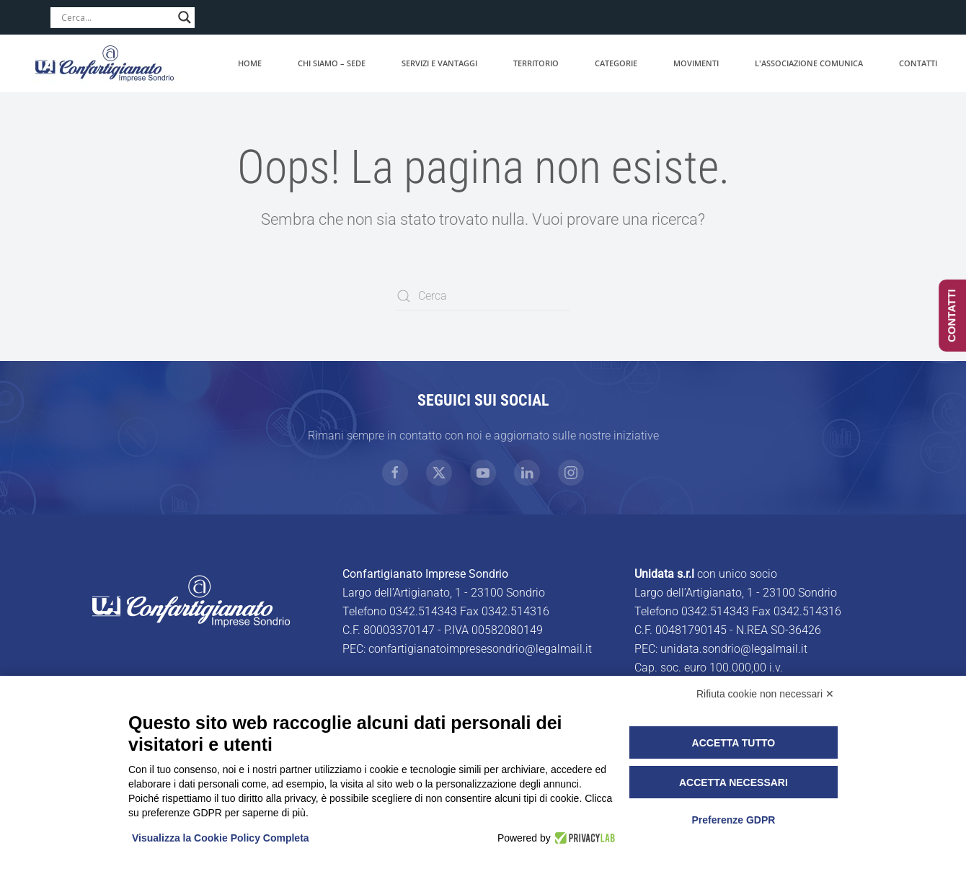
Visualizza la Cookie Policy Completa (220, 838)
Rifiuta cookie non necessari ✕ (765, 694)
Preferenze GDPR (733, 820)
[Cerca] (483, 296)
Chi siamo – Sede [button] (331, 63)
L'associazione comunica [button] (809, 63)
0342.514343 (423, 611)
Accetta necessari (733, 782)
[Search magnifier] (184, 17)
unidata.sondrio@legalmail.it (733, 649)
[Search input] (116, 17)
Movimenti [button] (696, 63)
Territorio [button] (536, 63)
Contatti (918, 63)
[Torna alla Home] (104, 63)
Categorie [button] (616, 63)
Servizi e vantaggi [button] (439, 63)
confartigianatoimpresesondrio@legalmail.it (480, 649)
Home (250, 63)
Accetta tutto (734, 743)
